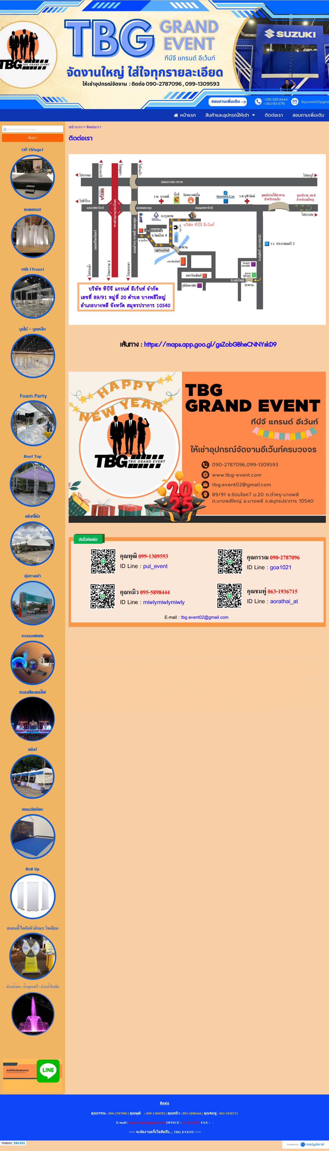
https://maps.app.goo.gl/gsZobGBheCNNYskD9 (210, 344)
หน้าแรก (75, 127)
